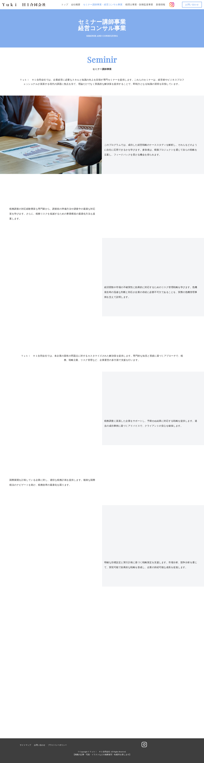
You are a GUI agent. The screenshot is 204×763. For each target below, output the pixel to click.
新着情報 (160, 4)
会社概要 (75, 4)
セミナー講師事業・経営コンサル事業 (102, 4)
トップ (64, 4)
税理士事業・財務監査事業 (139, 4)
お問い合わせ (192, 4)
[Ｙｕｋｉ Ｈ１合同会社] (23, 4)
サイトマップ (25, 745)
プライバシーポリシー (57, 745)
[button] (177, 5)
